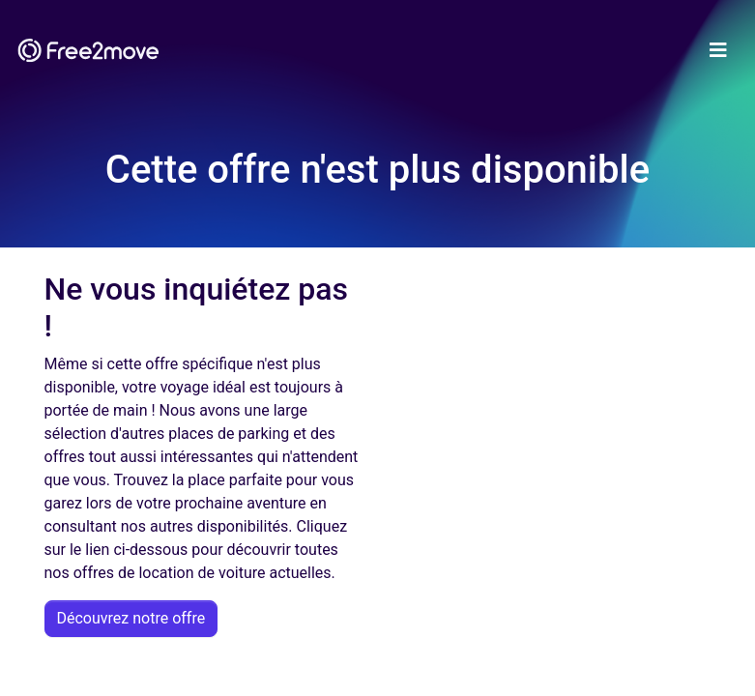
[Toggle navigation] (718, 50)
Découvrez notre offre (131, 618)
